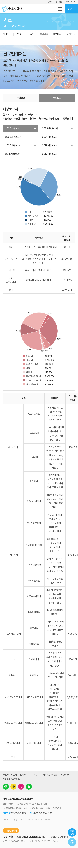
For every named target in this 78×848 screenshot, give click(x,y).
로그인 (50, 2)
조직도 (31, 34)
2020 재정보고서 (13, 145)
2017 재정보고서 (49, 154)
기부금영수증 (70, 2)
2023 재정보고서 (50, 128)
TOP (72, 843)
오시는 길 (24, 774)
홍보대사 (57, 34)
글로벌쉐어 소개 (10, 774)
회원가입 (59, 2)
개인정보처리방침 (50, 774)
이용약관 (65, 774)
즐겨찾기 (35, 774)
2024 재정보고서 (13, 128)
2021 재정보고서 (49, 137)
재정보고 (57, 97)
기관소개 (7, 34)
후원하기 (71, 8)
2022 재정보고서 (13, 137)
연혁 (19, 34)
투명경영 (44, 34)
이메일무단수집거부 (11, 779)
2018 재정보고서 (13, 154)
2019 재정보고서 (49, 145)
